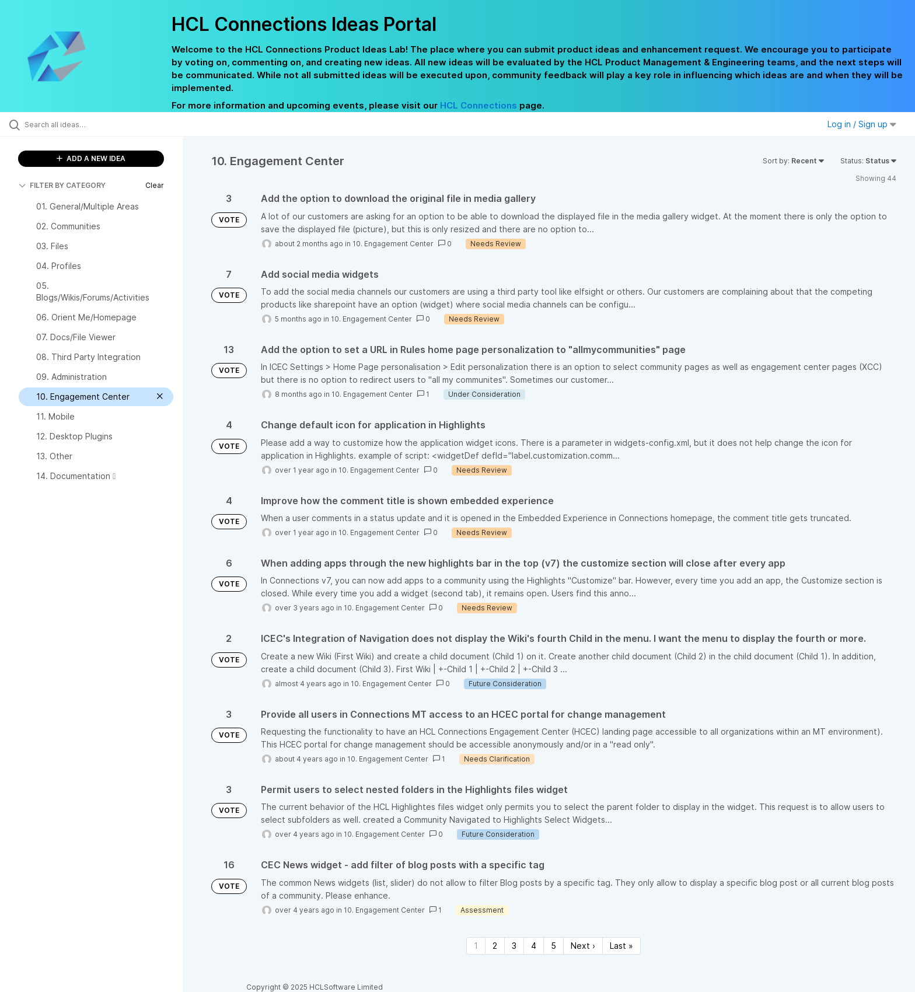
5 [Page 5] (553, 946)
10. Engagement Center (393, 243)
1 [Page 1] (476, 946)
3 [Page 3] (514, 946)
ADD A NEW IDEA (91, 158)
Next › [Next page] (583, 946)
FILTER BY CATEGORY (62, 185)
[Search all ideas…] (106, 124)
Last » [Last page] (621, 946)
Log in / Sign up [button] (861, 124)
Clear (154, 185)
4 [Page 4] (533, 946)
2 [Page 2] (495, 946)
